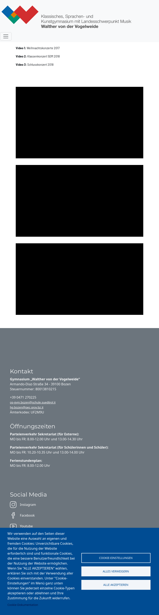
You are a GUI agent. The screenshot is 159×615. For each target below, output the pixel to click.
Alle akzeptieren (115, 585)
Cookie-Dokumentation (22, 605)
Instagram (23, 504)
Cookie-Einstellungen (116, 558)
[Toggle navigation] (6, 36)
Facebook (22, 515)
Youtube (21, 526)
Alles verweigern (116, 571)
